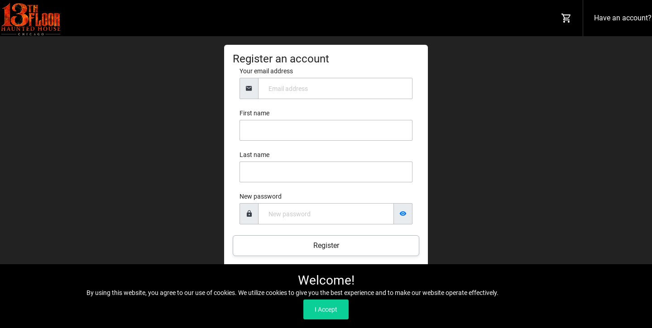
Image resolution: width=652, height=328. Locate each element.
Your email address (266, 71)
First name (254, 113)
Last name (254, 155)
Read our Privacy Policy (533, 292)
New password (261, 196)
